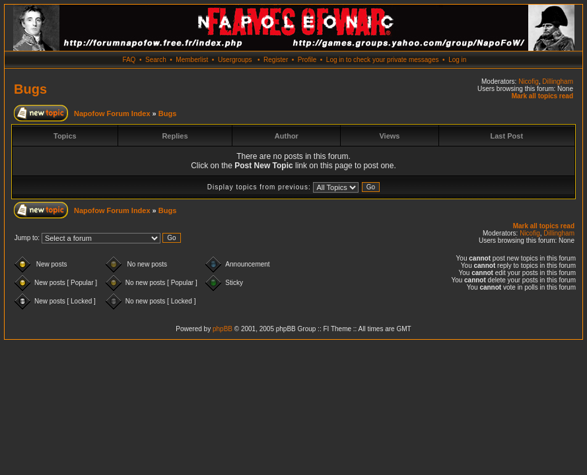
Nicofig (528, 81)
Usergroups (235, 59)
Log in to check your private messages (382, 59)
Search (155, 59)
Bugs (30, 89)
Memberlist (192, 59)
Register (275, 59)
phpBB (222, 328)
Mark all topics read (542, 96)
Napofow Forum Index (112, 113)
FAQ (128, 59)
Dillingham (557, 81)
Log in (457, 59)
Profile (307, 59)
